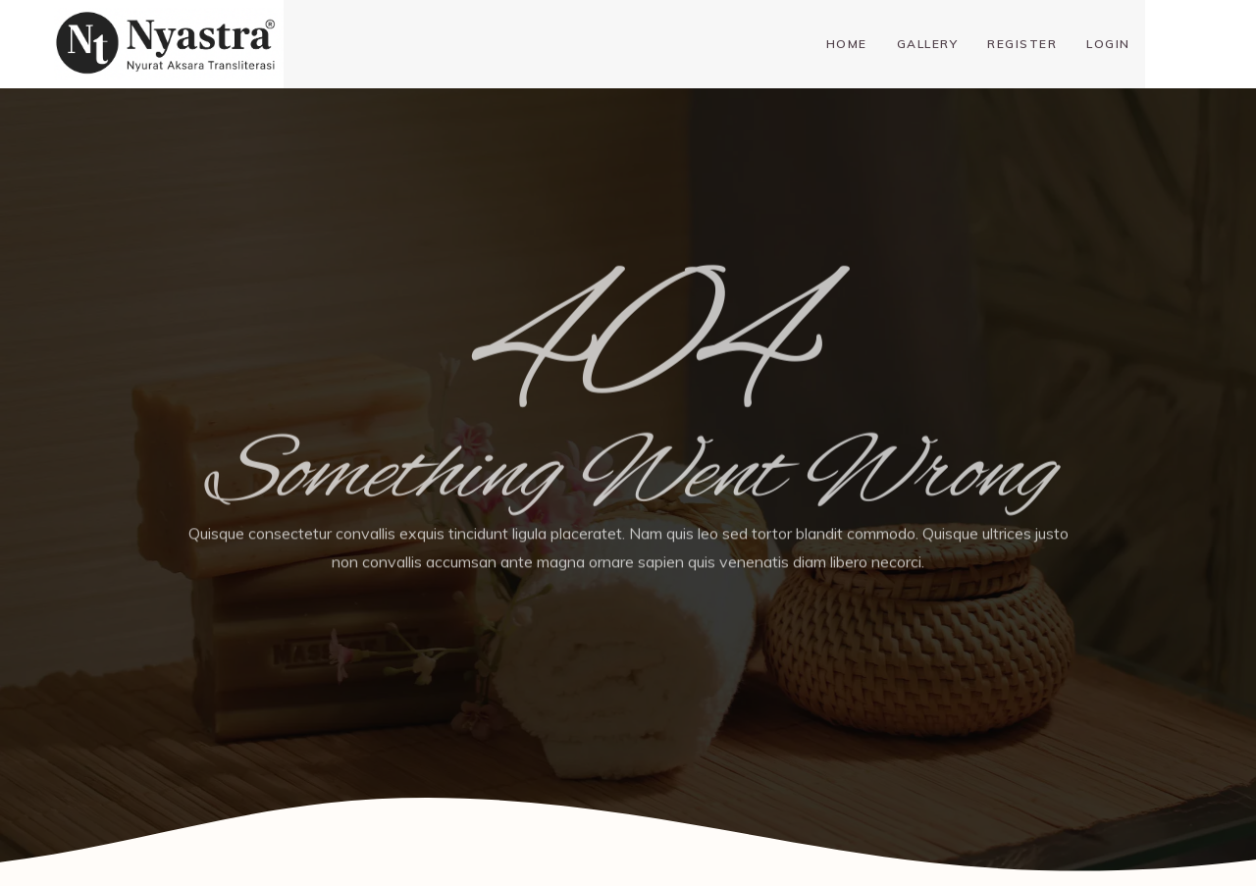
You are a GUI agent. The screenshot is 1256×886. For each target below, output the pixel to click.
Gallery (928, 43)
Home (846, 43)
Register (1022, 43)
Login (1108, 43)
